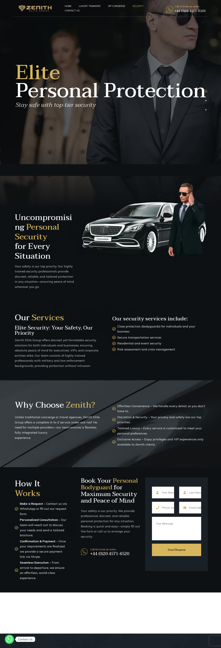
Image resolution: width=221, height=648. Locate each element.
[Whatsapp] (9, 639)
